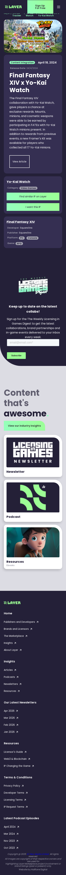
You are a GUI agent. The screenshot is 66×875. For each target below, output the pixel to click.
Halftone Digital (39, 869)
